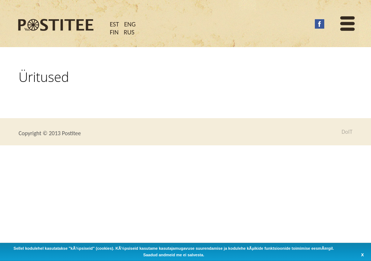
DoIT (347, 132)
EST (114, 24)
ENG (130, 24)
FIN (114, 32)
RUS (129, 32)
